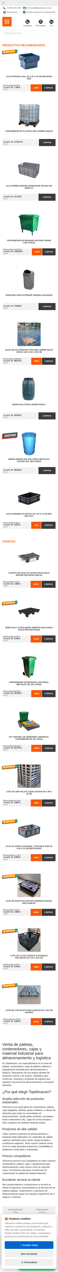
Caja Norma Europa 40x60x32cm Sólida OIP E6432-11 (29, 187)
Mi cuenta (40, 23)
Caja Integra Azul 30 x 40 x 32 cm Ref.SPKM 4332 (29, 77)
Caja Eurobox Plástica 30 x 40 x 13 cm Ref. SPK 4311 (29, 515)
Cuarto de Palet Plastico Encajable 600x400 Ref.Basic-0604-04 (28, 574)
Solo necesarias (29, 1254)
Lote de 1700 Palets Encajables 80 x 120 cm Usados (28, 1011)
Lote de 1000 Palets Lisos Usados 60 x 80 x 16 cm (29, 793)
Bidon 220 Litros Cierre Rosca (29, 404)
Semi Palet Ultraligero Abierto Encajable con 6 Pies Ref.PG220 (29, 629)
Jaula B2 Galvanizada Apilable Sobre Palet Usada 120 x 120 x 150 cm (29, 351)
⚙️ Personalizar (29, 1262)
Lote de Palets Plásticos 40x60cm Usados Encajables (29, 902)
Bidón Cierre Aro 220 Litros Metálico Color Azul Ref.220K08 (28, 460)
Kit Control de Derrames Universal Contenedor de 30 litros (29, 738)
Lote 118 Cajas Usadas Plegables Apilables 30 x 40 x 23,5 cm (29, 957)
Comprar (48, 88)
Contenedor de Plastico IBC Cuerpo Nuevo (29, 131)
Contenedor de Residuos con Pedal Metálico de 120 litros (29, 683)
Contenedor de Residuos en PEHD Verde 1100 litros (29, 241)
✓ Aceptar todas (29, 1245)
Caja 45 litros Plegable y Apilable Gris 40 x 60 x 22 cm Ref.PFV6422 (29, 847)
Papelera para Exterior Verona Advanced (29, 295)
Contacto (27, 23)
